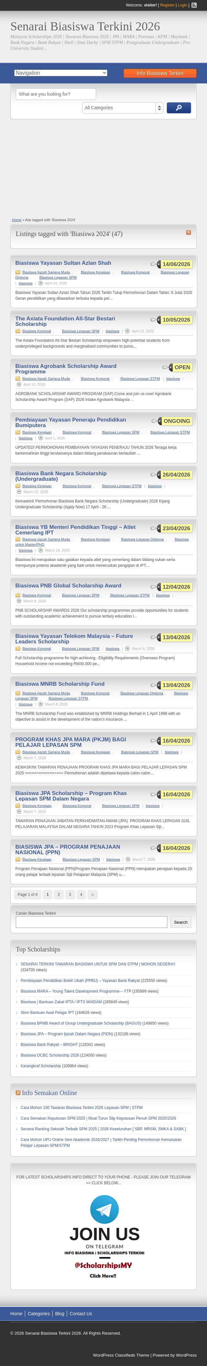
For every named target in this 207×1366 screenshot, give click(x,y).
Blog (59, 1313)
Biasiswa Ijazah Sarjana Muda (46, 272)
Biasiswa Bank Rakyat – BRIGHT (49, 1044)
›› (92, 894)
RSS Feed (194, 5)
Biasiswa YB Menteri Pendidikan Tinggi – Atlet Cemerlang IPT (75, 530)
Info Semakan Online (49, 1092)
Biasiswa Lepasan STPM (140, 379)
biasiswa (25, 283)
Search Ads (179, 107)
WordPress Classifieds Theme (121, 1355)
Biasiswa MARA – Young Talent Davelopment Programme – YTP (76, 991)
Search (181, 922)
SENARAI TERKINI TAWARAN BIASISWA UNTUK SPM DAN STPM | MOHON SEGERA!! (98, 964)
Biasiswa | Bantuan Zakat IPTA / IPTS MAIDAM (61, 1002)
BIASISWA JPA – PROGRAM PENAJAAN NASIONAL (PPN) (67, 849)
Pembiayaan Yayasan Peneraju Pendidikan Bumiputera (70, 422)
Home (16, 220)
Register (167, 5)
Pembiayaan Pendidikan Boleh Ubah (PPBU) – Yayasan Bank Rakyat (80, 980)
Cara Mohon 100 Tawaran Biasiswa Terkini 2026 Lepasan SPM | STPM (82, 1107)
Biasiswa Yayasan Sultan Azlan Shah (63, 263)
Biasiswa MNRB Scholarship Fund (60, 684)
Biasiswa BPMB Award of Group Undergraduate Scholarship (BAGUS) (81, 1023)
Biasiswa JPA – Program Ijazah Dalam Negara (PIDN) (67, 1034)
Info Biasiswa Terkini (160, 73)
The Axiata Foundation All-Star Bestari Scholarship (65, 321)
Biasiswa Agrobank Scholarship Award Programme (66, 369)
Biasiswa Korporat (135, 272)
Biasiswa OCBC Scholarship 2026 (50, 1055)
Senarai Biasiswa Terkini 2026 (85, 26)
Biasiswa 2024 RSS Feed (188, 232)
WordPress (186, 1355)
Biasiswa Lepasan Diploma (142, 539)
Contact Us (81, 1313)
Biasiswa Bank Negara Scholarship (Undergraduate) (61, 476)
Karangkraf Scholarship (41, 1066)
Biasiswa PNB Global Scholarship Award (68, 586)
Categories (39, 1313)
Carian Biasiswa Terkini (36, 913)
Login (182, 5)
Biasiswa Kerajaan (95, 272)
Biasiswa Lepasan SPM (58, 277)
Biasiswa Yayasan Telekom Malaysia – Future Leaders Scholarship (74, 639)
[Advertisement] (103, 168)
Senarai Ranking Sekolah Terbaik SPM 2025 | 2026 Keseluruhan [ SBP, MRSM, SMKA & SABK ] (103, 1129)
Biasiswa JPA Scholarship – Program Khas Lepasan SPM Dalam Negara (71, 796)
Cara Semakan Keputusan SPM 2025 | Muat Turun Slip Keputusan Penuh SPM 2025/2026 (98, 1118)
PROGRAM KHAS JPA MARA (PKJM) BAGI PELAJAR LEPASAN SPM (70, 742)
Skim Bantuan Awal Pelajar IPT (47, 1012)
